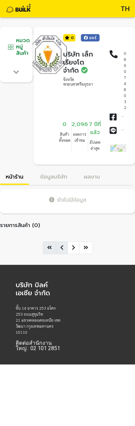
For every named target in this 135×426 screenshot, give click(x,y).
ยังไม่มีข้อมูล (67, 200)
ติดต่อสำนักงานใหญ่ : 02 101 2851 (38, 345)
